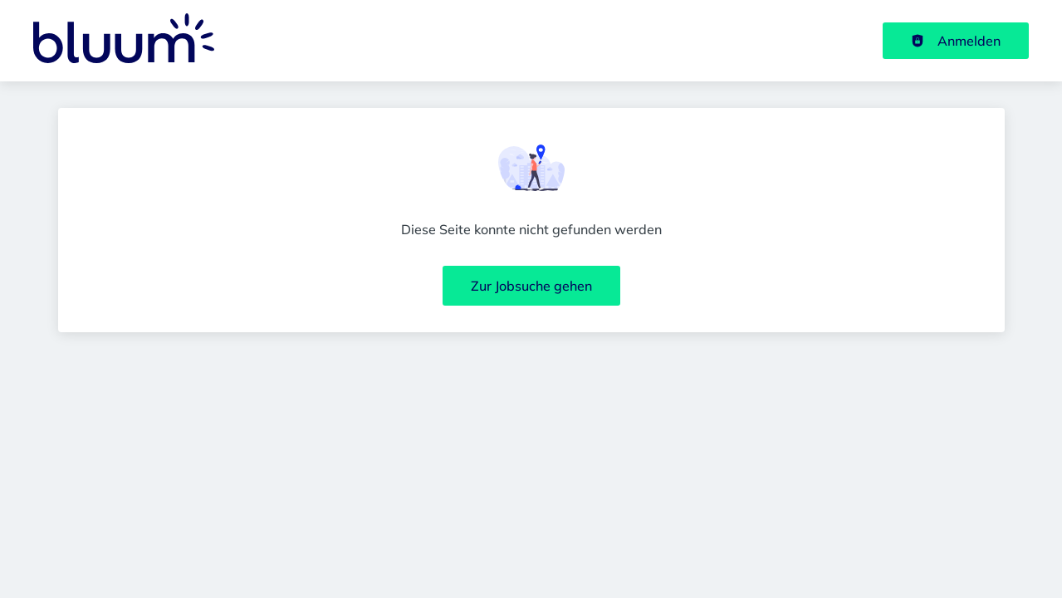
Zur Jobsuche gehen (531, 285)
